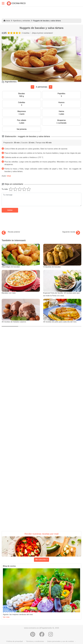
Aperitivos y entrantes (21, 21)
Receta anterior (11, 232)
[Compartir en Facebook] (41, 634)
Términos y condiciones (35, 641)
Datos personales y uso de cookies (60, 641)
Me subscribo (41, 560)
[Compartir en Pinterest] (32, 634)
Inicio (6, 21)
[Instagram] (50, 634)
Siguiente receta (71, 232)
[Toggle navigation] (3, 3)
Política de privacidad (14, 641)
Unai (9, 176)
